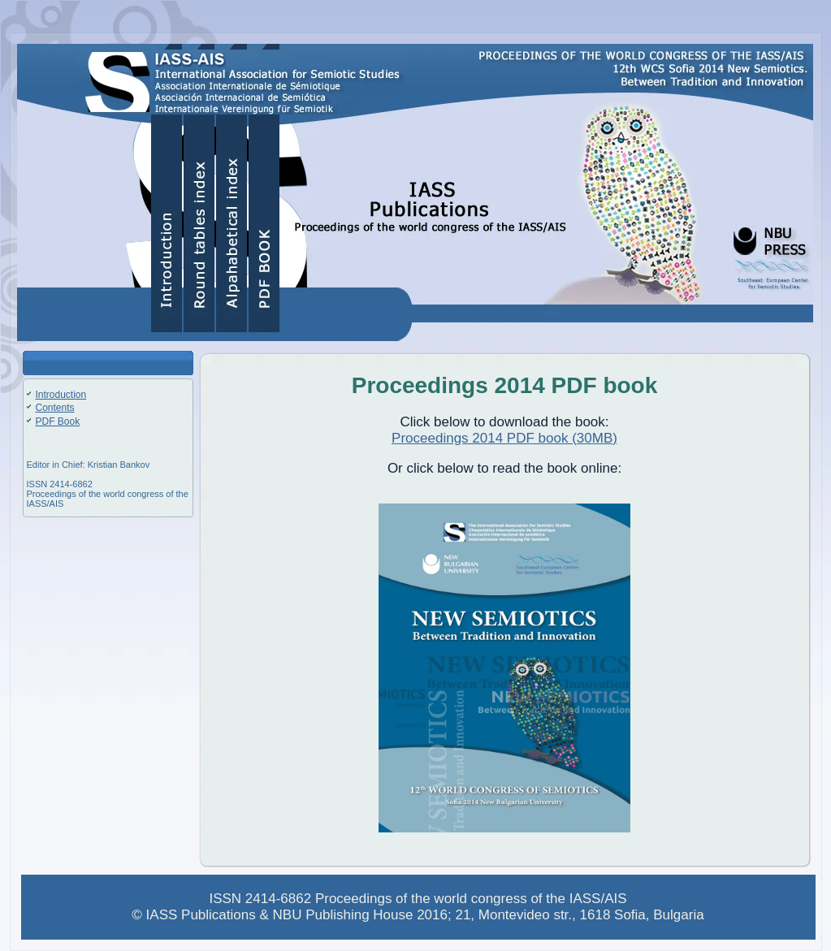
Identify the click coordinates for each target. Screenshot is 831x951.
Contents (55, 407)
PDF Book (58, 421)
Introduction (61, 394)
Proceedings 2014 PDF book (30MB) (504, 438)
